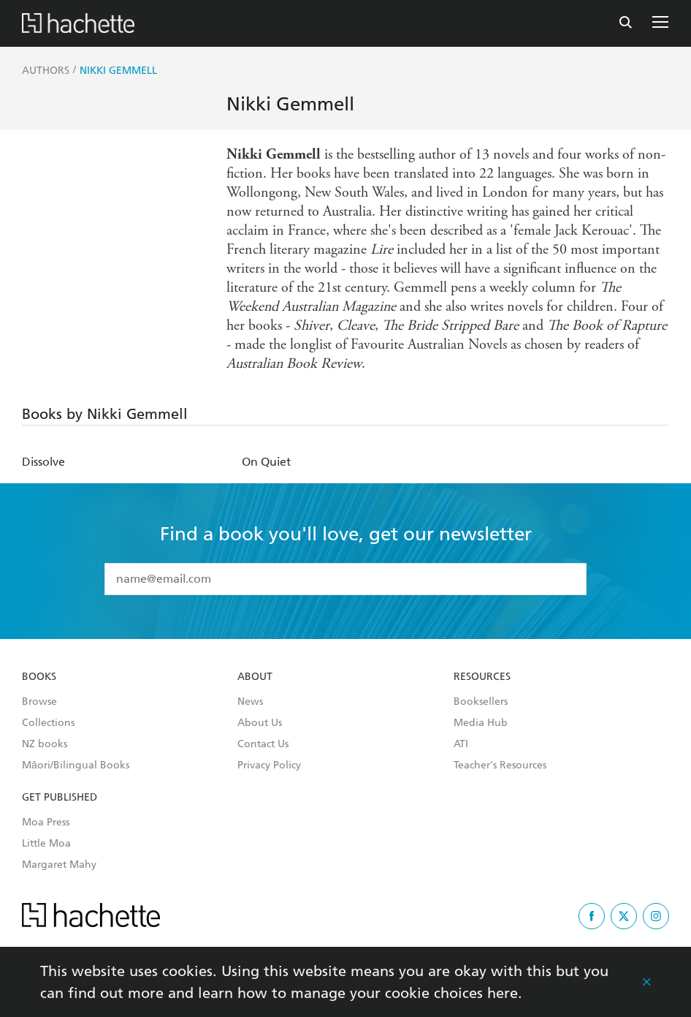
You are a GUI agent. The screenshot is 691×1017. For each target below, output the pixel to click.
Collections (48, 723)
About (254, 677)
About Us (259, 723)
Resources (482, 677)
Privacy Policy (269, 765)
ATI (461, 744)
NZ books (44, 744)
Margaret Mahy (59, 865)
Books (39, 677)
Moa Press (45, 822)
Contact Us (263, 744)
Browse (39, 702)
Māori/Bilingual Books (75, 765)
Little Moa (46, 844)
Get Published (59, 798)
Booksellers (481, 702)
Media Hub (481, 723)
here (502, 993)
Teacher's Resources (500, 765)
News (250, 702)
